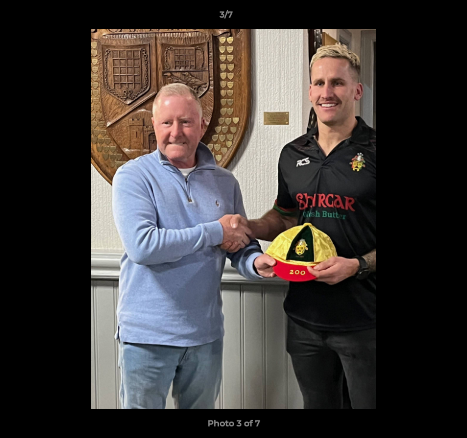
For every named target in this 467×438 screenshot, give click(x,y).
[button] (423, 17)
